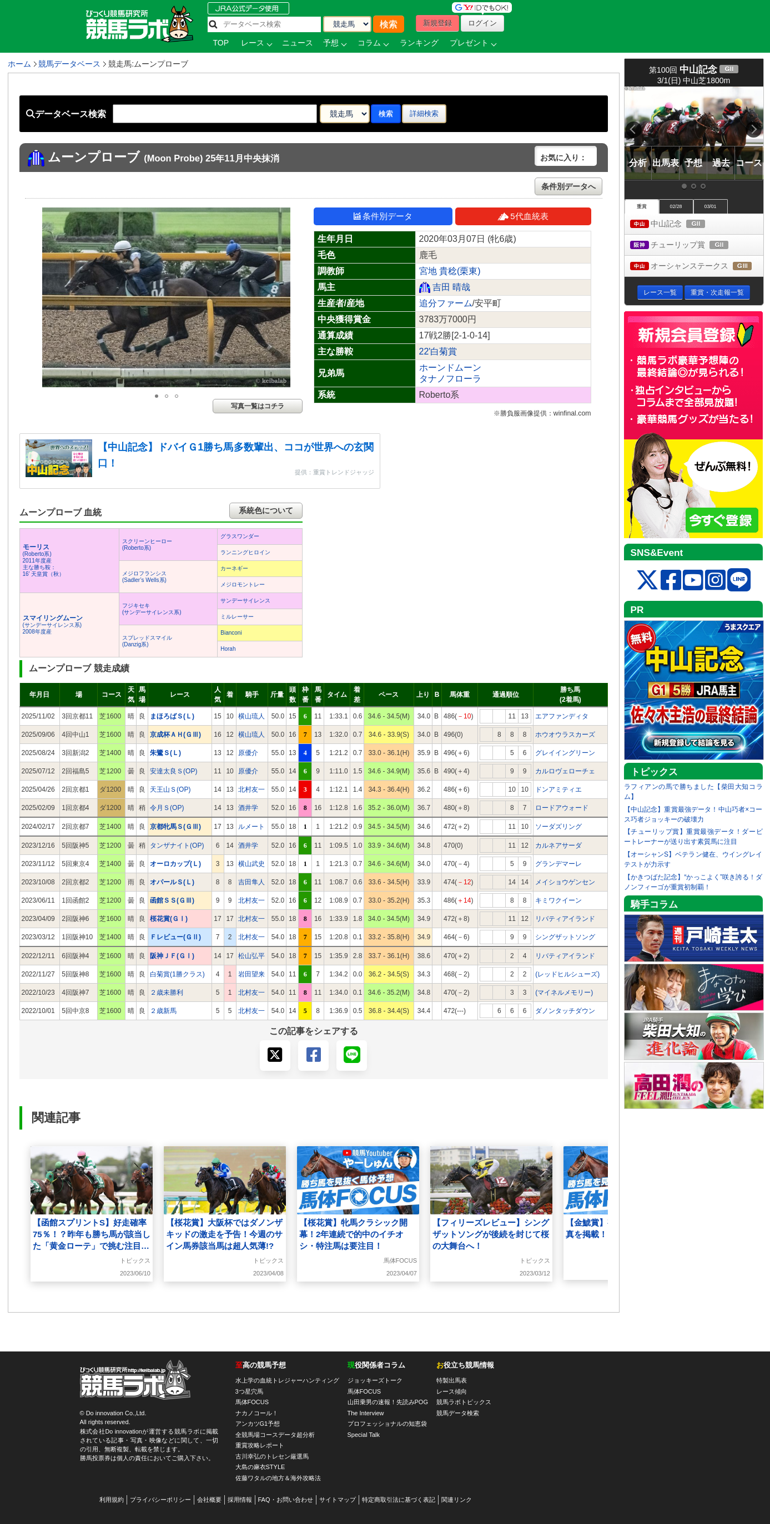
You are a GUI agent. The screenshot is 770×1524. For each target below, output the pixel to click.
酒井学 (248, 808)
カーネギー (234, 568)
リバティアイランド (565, 919)
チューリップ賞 (689, 245)
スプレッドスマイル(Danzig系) (147, 641)
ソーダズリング (558, 827)
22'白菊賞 (438, 351)
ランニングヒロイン (245, 552)
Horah (227, 649)
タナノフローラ (450, 378)
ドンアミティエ (558, 789)
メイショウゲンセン (565, 882)
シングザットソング (565, 937)
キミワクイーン (558, 900)
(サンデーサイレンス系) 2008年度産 (53, 625)
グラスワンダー (239, 536)
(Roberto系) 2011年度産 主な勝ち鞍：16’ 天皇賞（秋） (44, 560)
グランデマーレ (558, 864)
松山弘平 (251, 956)
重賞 (642, 206)
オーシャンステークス (696, 266)
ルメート (251, 827)
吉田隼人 (251, 882)
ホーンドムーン (450, 367)
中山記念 (678, 224)
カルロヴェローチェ (565, 771)
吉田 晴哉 (451, 287)
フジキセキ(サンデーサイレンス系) (152, 608)
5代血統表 (522, 216)
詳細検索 (424, 113)
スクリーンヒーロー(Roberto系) (147, 544)
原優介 (248, 753)
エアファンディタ (561, 716)
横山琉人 (251, 716)
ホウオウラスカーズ (565, 734)
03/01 (710, 206)
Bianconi (230, 633)
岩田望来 (251, 974)
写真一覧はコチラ (257, 406)
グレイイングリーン (565, 753)
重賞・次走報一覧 (717, 292)
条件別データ (383, 216)
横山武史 (251, 864)
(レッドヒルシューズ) (567, 974)
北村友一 (251, 789)
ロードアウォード (561, 808)
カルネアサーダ (558, 845)
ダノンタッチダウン (565, 1011)
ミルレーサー (237, 617)
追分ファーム (445, 303)
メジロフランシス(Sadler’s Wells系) (144, 576)
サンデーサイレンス (245, 601)
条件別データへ (568, 186)
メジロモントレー (242, 584)
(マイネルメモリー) (564, 992)
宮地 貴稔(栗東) (450, 271)
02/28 (676, 206)
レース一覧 (660, 292)
